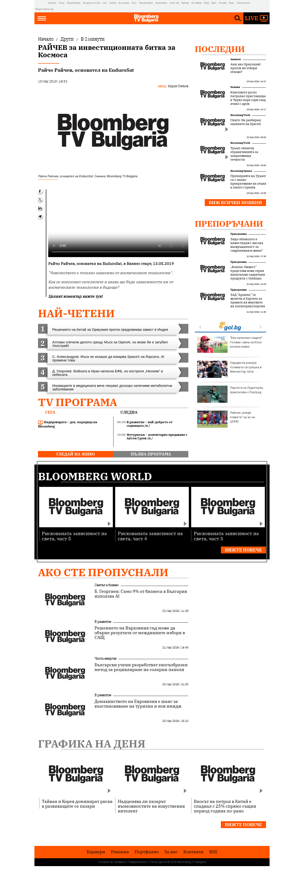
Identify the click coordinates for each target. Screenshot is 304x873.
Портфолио (147, 852)
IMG (41, 3)
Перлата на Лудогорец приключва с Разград (230, 394)
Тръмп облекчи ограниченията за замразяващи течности (244, 154)
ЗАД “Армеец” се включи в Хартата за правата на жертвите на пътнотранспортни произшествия (247, 302)
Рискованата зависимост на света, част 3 (226, 535)
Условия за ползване (112, 862)
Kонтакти (193, 852)
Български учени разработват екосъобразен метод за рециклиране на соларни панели (141, 667)
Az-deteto (196, 3)
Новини (235, 87)
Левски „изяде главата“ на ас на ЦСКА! (226, 419)
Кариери (96, 852)
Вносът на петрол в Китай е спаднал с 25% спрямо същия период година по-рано (225, 806)
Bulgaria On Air (91, 3)
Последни (220, 48)
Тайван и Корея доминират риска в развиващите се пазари (77, 804)
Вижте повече (243, 550)
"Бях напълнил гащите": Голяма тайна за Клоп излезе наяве (230, 344)
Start (213, 3)
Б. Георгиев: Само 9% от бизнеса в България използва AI (141, 594)
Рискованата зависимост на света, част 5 (74, 535)
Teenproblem (146, 3)
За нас (171, 852)
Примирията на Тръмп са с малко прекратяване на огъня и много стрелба (248, 181)
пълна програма (151, 454)
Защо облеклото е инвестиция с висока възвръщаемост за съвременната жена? (246, 245)
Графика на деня (91, 743)
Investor (52, 3)
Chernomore (243, 3)
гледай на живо (75, 454)
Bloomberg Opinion (241, 171)
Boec (231, 3)
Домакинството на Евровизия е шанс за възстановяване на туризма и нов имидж (138, 704)
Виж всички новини (235, 202)
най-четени (76, 313)
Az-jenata (124, 3)
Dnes (62, 3)
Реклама (120, 852)
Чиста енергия (105, 658)
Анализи (235, 59)
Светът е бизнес (107, 585)
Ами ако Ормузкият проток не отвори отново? (245, 68)
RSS (213, 852)
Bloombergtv (74, 3)
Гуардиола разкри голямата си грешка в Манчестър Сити (229, 369)
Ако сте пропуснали (103, 572)
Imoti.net (174, 3)
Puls (134, 3)
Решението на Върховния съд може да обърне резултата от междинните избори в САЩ (140, 633)
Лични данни (158, 862)
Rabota (185, 3)
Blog (206, 3)
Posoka (223, 3)
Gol (105, 3)
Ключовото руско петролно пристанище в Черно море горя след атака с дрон (248, 98)
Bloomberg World (240, 115)
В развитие (103, 621)
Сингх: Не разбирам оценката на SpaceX (245, 122)
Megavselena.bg (44, 9)
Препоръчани (229, 223)
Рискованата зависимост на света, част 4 (150, 535)
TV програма (77, 402)
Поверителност (137, 862)
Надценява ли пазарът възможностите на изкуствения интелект (151, 806)
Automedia (161, 3)
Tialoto (112, 3)
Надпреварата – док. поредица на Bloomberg (67, 424)
